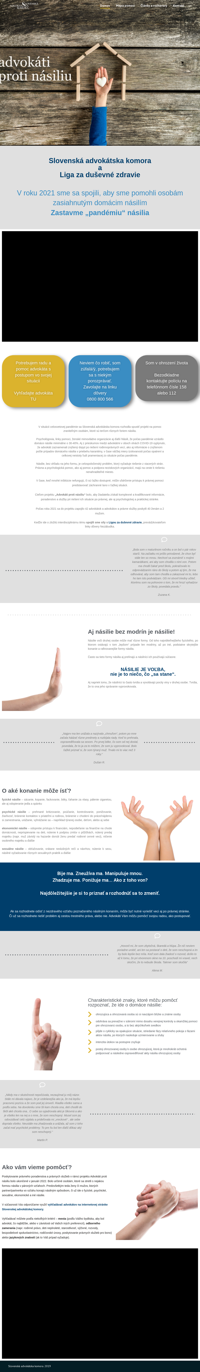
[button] (33, 381)
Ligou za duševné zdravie (125, 522)
